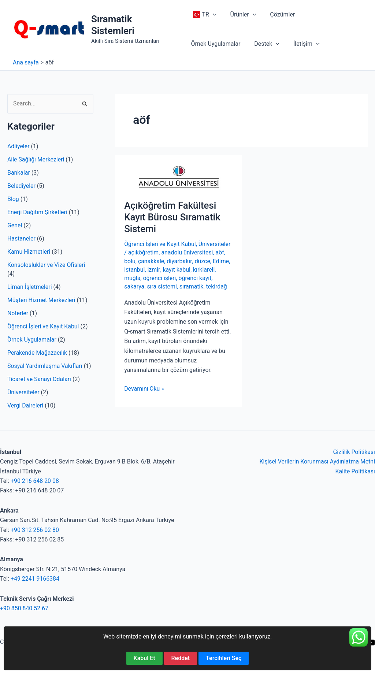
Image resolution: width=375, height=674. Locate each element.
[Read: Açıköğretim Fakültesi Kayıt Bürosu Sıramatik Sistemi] (178, 177)
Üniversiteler (23, 392)
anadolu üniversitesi (187, 252)
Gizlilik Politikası (354, 451)
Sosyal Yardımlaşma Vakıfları (45, 365)
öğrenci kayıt (195, 278)
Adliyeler (18, 146)
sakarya (134, 286)
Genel (14, 225)
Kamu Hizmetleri (29, 251)
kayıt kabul (176, 269)
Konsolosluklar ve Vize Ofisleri (46, 264)
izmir (154, 269)
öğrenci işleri (160, 278)
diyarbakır (179, 261)
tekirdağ (217, 286)
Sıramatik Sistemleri (113, 25)
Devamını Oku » (144, 389)
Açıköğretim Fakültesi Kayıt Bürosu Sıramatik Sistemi (172, 217)
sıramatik (192, 286)
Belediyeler (21, 185)
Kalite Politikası (355, 471)
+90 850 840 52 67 (24, 608)
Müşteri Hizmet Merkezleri (41, 300)
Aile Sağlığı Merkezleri (36, 159)
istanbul (134, 269)
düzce (203, 261)
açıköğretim (143, 252)
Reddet (180, 658)
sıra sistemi (162, 286)
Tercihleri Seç (223, 658)
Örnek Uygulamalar (32, 339)
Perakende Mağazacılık (37, 352)
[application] (212, 14)
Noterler (17, 313)
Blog (13, 199)
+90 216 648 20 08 (35, 480)
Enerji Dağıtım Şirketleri (37, 212)
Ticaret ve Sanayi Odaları (39, 379)
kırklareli (204, 269)
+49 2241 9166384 (35, 578)
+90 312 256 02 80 (35, 529)
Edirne (221, 261)
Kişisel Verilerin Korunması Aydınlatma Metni (317, 461)
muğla (132, 278)
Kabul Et (144, 658)
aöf (220, 252)
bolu (129, 261)
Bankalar (18, 172)
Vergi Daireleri (25, 405)
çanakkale (151, 261)
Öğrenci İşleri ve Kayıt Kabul (43, 326)
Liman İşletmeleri (29, 286)
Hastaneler (21, 238)
